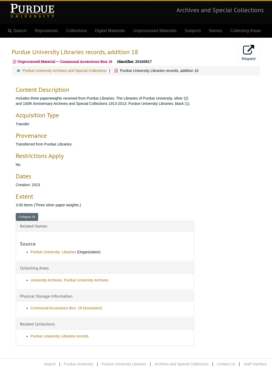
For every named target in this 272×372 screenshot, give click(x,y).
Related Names (33, 226)
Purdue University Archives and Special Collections (65, 71)
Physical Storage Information (46, 296)
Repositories (46, 30)
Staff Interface (255, 364)
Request (249, 53)
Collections (76, 30)
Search (50, 364)
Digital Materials (110, 30)
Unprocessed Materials (155, 30)
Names (215, 30)
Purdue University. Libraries (53, 252)
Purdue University (78, 364)
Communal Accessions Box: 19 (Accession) (66, 308)
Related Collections (37, 324)
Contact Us (226, 364)
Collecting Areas (245, 30)
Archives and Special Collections (220, 10)
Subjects (193, 30)
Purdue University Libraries (123, 364)
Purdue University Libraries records (60, 336)
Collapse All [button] (27, 217)
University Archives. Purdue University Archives (69, 280)
